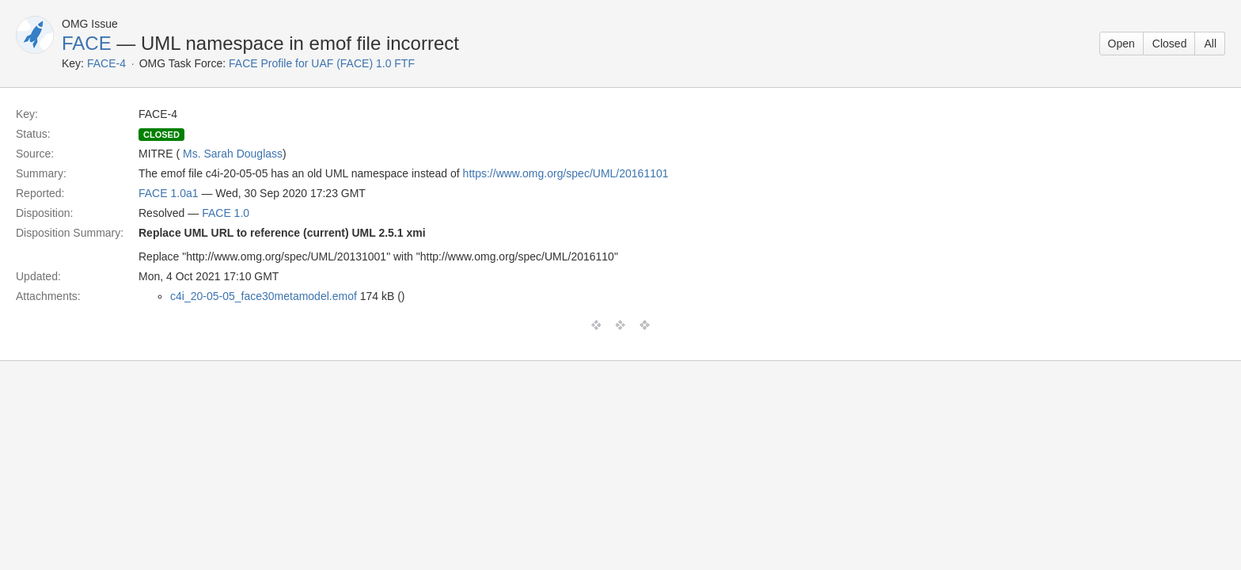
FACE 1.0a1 (169, 193)
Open (1121, 43)
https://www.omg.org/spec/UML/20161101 (566, 173)
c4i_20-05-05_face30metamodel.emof (263, 296)
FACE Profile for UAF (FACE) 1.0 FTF (322, 63)
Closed (1169, 43)
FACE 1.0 (225, 213)
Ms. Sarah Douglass (233, 153)
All (1210, 43)
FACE (87, 43)
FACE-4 (106, 63)
